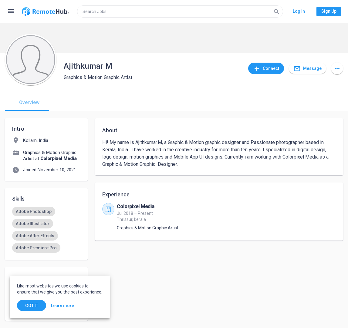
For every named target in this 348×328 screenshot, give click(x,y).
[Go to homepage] (45, 11)
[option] (33, 211)
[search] (180, 11)
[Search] (277, 11)
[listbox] (46, 229)
